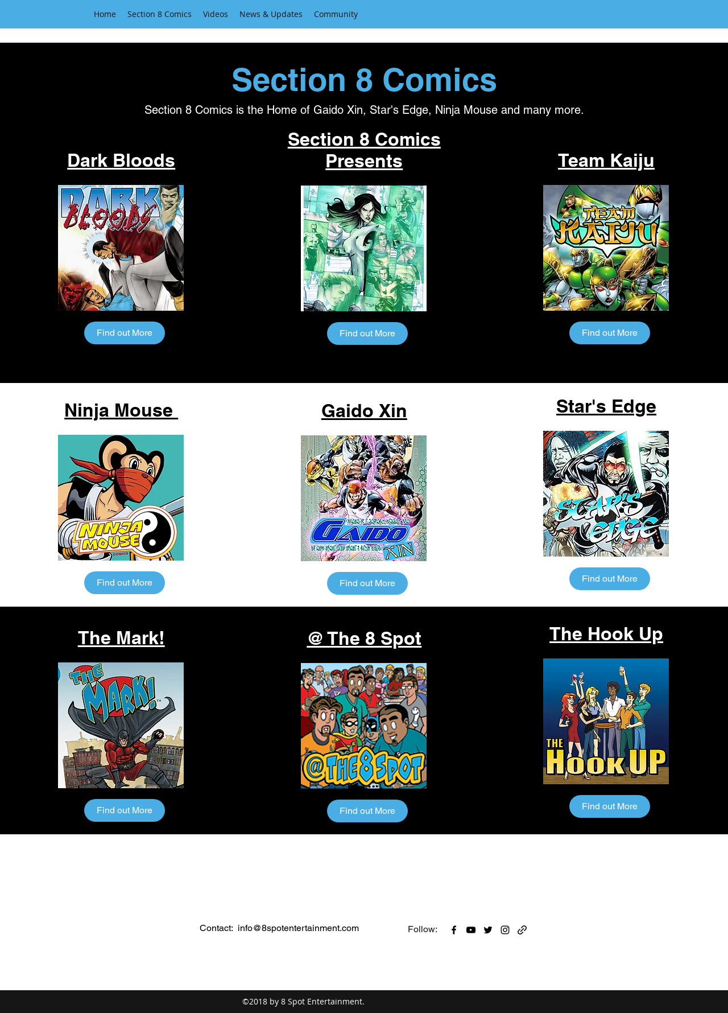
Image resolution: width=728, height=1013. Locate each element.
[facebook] (454, 930)
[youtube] (471, 930)
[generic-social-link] (522, 930)
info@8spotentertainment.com (298, 928)
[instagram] (505, 930)
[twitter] (488, 930)
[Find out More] (124, 582)
